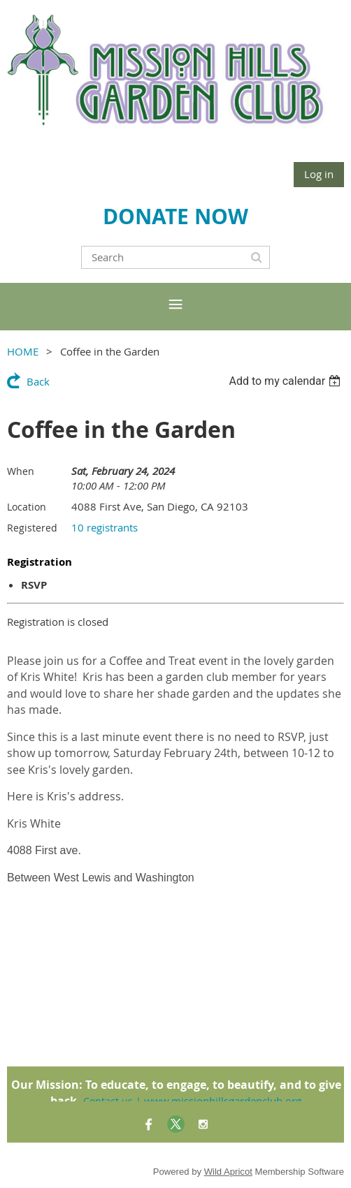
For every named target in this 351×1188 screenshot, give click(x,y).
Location (26, 506)
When (20, 471)
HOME (22, 351)
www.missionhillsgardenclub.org (222, 1101)
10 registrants (104, 527)
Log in (319, 174)
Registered (32, 527)
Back (38, 381)
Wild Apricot (228, 1171)
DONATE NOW (175, 216)
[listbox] (286, 381)
